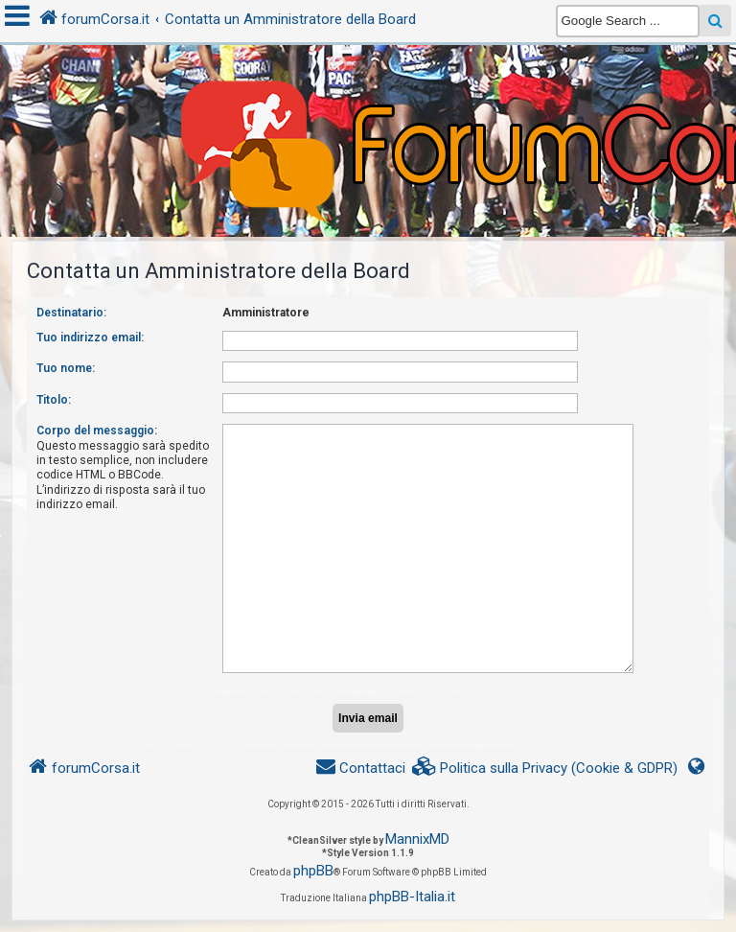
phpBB (313, 870)
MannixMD (417, 839)
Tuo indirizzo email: (90, 337)
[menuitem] (545, 768)
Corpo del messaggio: (96, 430)
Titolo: (53, 400)
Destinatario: (71, 312)
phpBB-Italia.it (412, 896)
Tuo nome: (65, 368)
